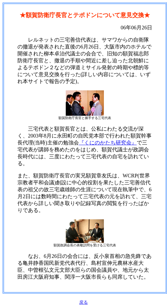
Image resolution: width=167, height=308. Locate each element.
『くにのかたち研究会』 (108, 142)
